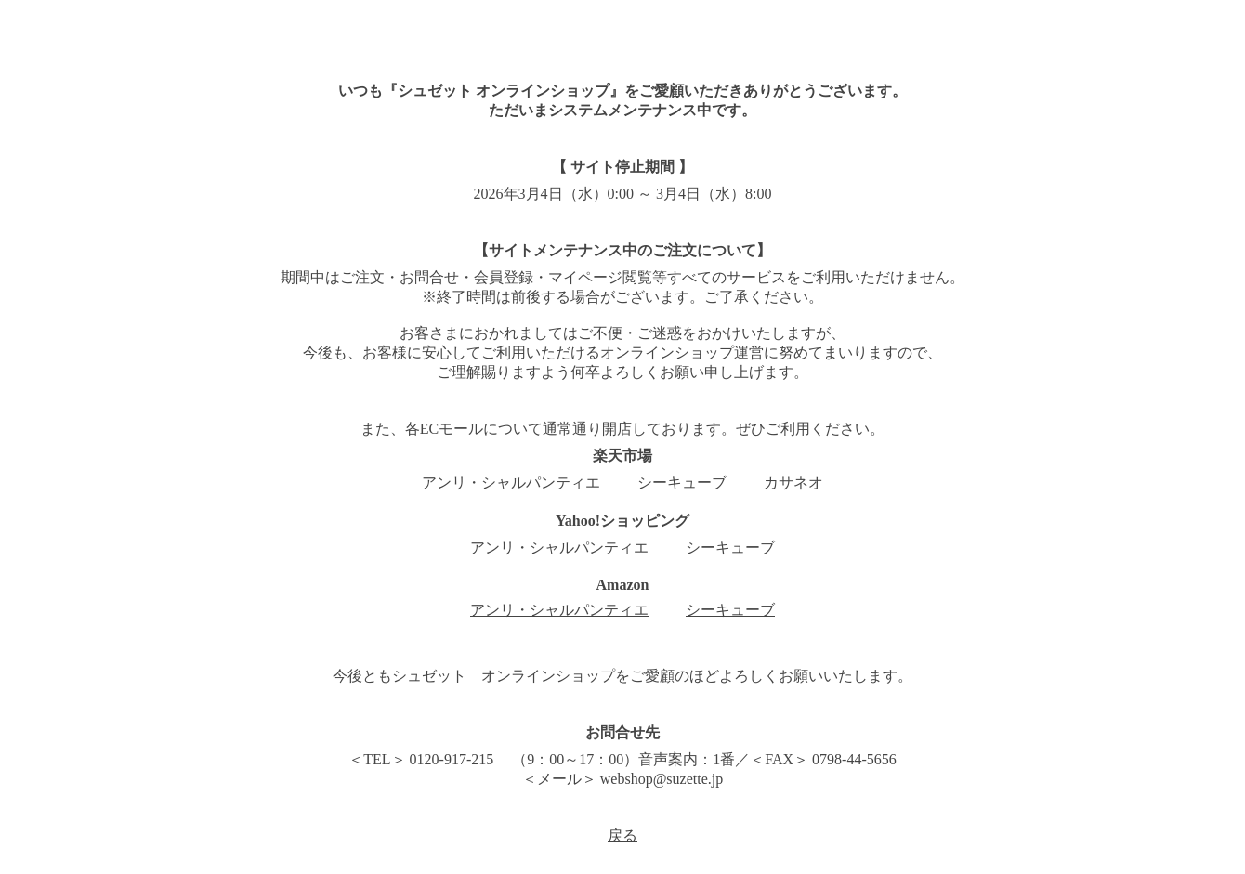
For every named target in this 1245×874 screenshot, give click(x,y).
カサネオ (793, 482)
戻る (622, 835)
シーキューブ (682, 482)
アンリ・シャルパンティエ (511, 482)
